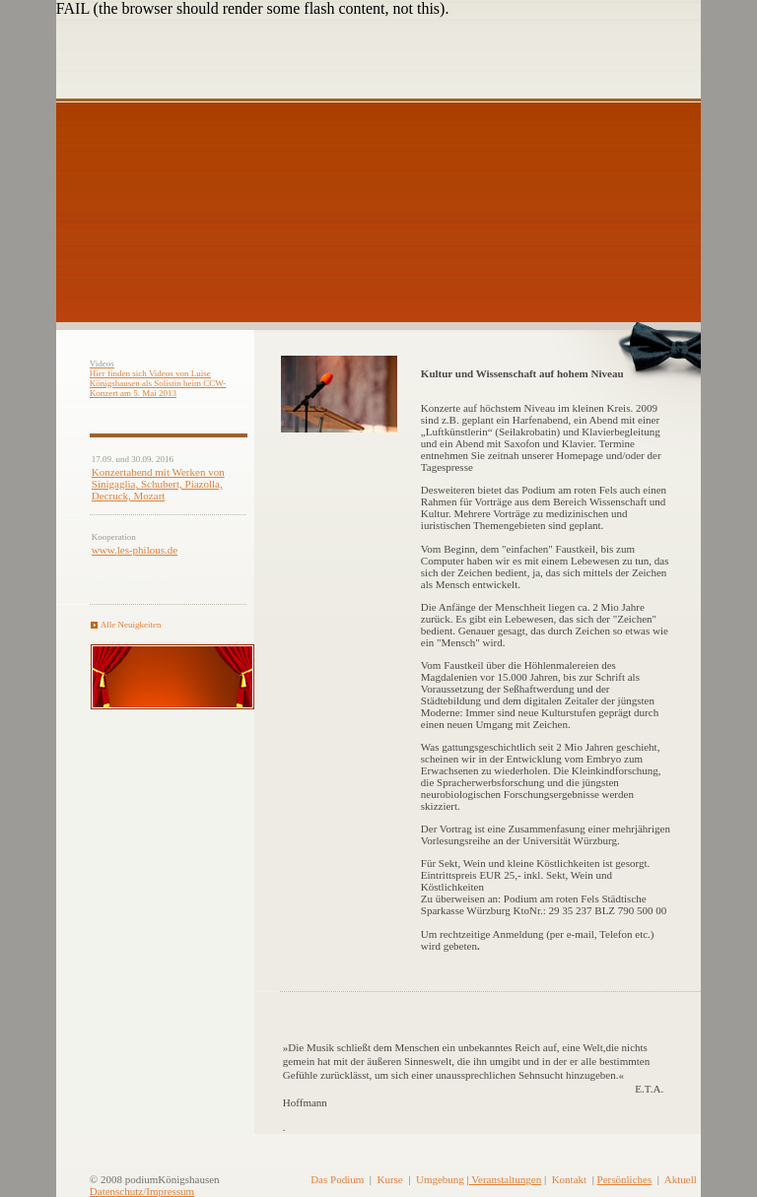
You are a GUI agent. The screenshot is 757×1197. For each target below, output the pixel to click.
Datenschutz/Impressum (142, 1191)
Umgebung (440, 1179)
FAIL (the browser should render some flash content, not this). (252, 8)
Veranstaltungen (505, 1179)
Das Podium (337, 1179)
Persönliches (625, 1179)
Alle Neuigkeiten (131, 625)
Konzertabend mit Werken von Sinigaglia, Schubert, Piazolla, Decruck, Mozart (158, 483)
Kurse (389, 1179)
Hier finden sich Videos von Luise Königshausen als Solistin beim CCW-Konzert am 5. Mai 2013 (158, 383)
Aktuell (680, 1179)
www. (104, 550)
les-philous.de (147, 550)
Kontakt (569, 1179)
